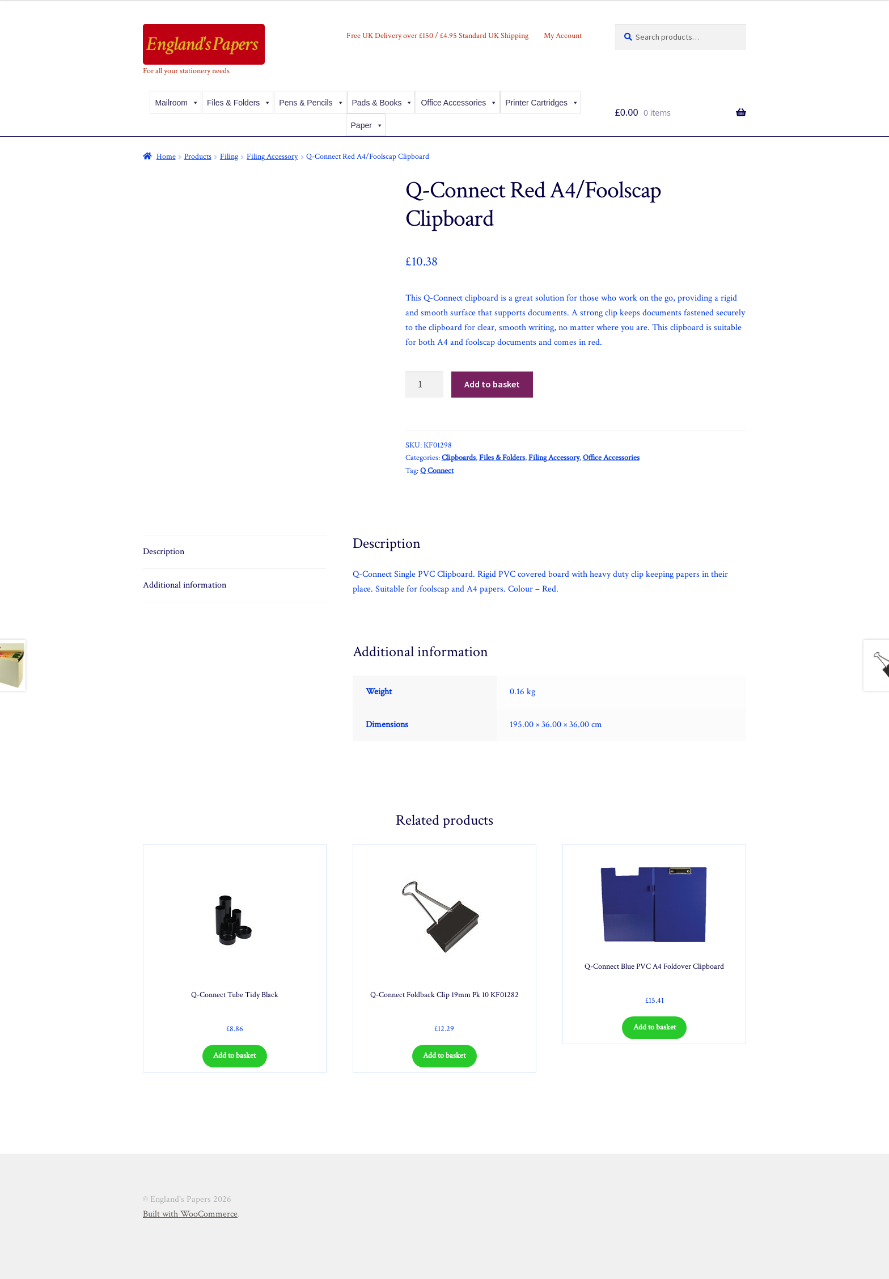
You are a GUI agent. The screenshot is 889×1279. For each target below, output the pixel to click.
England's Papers (201, 44)
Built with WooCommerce (190, 1214)
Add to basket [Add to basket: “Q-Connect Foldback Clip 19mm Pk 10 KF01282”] (444, 1055)
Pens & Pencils (311, 102)
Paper (367, 125)
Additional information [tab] (184, 585)
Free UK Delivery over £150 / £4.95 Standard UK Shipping (437, 36)
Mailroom (177, 102)
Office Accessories (459, 102)
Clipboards (459, 458)
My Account (563, 36)
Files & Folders (239, 102)
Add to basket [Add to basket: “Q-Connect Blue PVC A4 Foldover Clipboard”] (654, 1027)
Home (166, 156)
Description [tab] (163, 552)
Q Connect (437, 471)
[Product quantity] (424, 385)
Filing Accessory (272, 156)
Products (197, 156)
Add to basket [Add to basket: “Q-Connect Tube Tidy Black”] (234, 1055)
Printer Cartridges (542, 102)
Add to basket (492, 384)
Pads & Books (382, 102)
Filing (229, 156)
